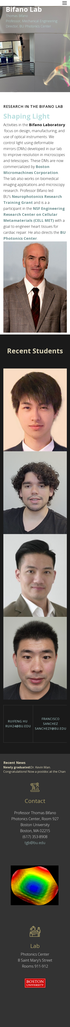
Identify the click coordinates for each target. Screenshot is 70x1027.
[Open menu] (64, 3)
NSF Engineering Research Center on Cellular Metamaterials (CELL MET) (34, 214)
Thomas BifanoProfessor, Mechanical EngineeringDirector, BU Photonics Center (31, 21)
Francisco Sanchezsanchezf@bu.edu (50, 723)
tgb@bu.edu (35, 842)
